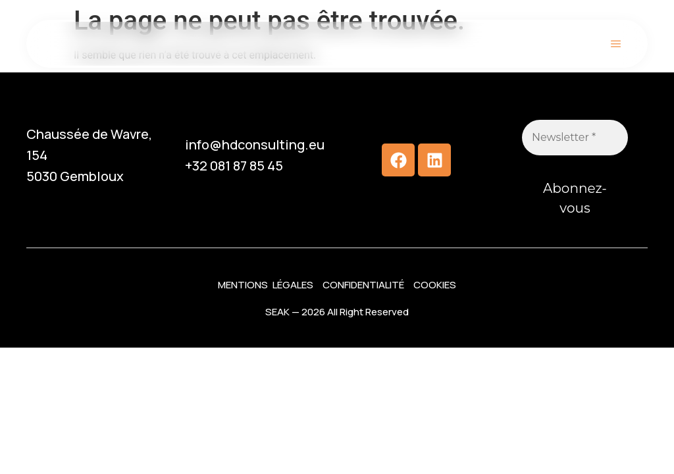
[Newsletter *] (575, 137)
